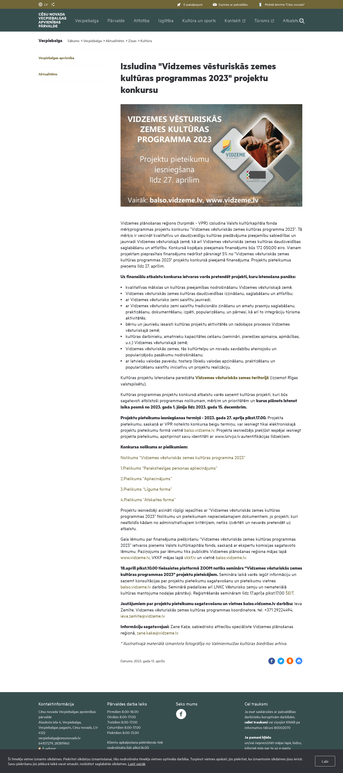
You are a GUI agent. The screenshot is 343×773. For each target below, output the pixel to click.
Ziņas (132, 41)
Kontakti (233, 20)
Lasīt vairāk (136, 763)
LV (43, 4)
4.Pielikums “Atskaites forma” (148, 499)
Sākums (73, 41)
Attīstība (142, 20)
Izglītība (166, 20)
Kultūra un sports (199, 20)
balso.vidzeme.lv (231, 557)
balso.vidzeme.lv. (199, 430)
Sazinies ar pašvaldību (230, 4)
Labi (325, 761)
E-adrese (47, 748)
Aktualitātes (115, 41)
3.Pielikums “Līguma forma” (146, 489)
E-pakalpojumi (189, 4)
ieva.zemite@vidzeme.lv (143, 615)
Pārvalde (116, 20)
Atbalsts (290, 20)
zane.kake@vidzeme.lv (157, 632)
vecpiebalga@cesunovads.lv (59, 737)
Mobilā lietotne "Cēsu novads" (280, 4)
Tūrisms (261, 20)
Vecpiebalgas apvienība (56, 57)
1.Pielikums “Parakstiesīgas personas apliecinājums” (169, 468)
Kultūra (146, 41)
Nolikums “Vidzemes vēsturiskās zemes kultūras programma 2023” (183, 457)
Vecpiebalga (87, 20)
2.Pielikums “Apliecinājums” (146, 478)
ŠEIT (289, 592)
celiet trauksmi (256, 722)
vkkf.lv (190, 557)
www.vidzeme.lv (135, 557)
